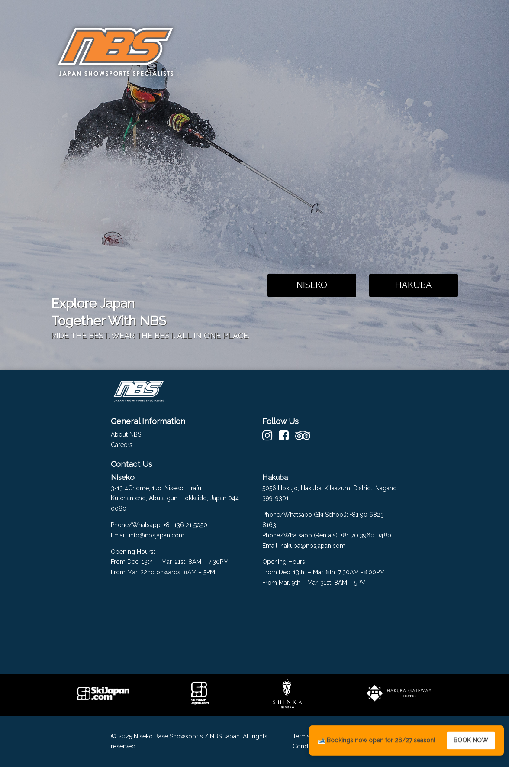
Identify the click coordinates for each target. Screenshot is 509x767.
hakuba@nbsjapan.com (313, 545)
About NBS (126, 434)
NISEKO (311, 285)
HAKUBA (413, 285)
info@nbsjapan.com (156, 535)
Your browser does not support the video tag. (311, 178)
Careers (121, 444)
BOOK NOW (471, 741)
